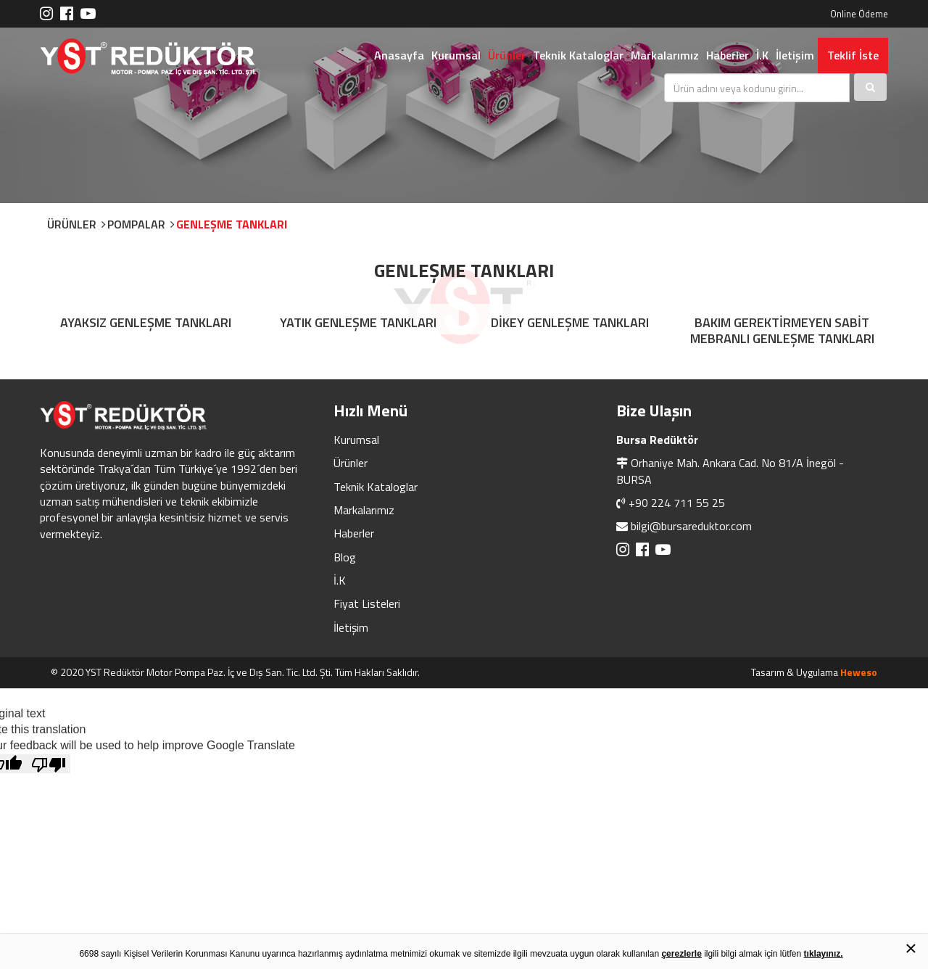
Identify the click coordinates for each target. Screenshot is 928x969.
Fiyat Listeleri (367, 603)
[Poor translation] (48, 763)
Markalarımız (665, 55)
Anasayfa (399, 55)
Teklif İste (853, 55)
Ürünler (507, 55)
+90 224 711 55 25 (677, 502)
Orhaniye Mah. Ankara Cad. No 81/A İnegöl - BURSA (730, 470)
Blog (345, 557)
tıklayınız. (823, 954)
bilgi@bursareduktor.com (691, 526)
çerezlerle (681, 954)
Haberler (727, 55)
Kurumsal (456, 55)
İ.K (762, 55)
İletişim (795, 55)
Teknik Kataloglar (578, 55)
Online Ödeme (859, 14)
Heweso (858, 672)
